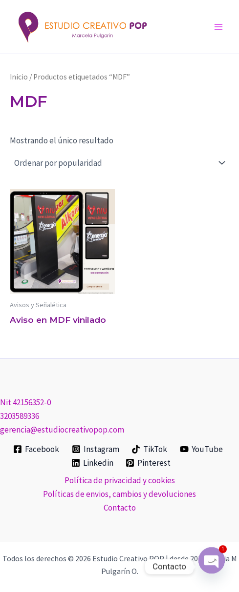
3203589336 (19, 416)
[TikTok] (150, 449)
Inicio (19, 76)
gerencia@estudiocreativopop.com (62, 429)
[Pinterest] (148, 462)
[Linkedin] (92, 462)
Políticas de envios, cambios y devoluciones (119, 494)
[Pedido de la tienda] (119, 163)
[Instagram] (95, 449)
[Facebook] (36, 449)
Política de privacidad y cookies (120, 480)
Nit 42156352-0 (25, 402)
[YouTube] (201, 449)
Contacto (120, 507)
